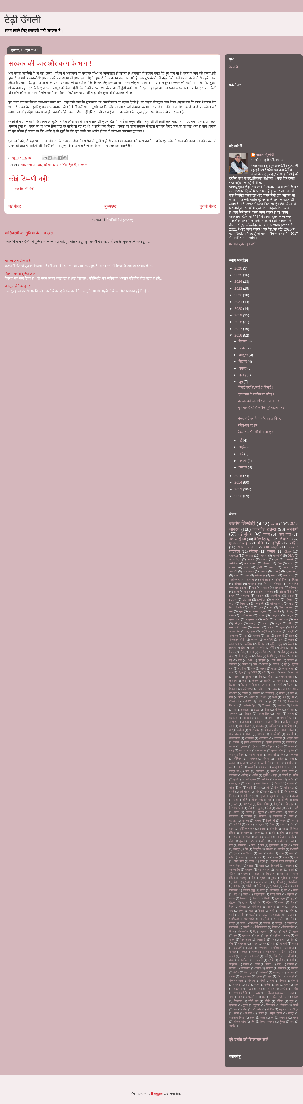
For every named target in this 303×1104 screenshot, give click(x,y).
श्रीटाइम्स (248, 689)
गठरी (249, 787)
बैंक (292, 902)
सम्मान (271, 551)
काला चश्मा (287, 771)
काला (273, 771)
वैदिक (236, 972)
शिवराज (290, 685)
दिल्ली (295, 579)
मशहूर (232, 923)
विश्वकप (282, 968)
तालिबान (281, 837)
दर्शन (263, 841)
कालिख (248, 643)
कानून (291, 767)
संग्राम (251, 980)
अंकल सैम (234, 631)
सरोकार (256, 993)
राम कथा (289, 947)
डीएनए (257, 832)
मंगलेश (282, 910)
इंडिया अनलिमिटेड (252, 742)
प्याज (261, 615)
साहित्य (294, 543)
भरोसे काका (256, 906)
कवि (241, 767)
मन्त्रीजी (264, 919)
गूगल (262, 795)
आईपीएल (265, 631)
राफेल (276, 947)
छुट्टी (261, 812)
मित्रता (238, 623)
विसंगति (294, 968)
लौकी (291, 960)
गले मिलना (244, 791)
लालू (244, 680)
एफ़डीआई (271, 754)
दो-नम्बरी (294, 849)
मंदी (241, 915)
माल (296, 619)
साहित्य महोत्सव (279, 997)
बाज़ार (232, 898)
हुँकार (282, 1021)
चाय (293, 647)
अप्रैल (243, 447)
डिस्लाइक (244, 832)
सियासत (238, 1001)
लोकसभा (280, 680)
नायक (286, 857)
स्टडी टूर (293, 1009)
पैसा (235, 882)
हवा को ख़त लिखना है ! (19, 261)
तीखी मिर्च (281, 579)
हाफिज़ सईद (240, 1021)
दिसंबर (243, 341)
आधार (261, 734)
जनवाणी (292, 529)
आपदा (272, 567)
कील (255, 775)
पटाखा (250, 865)
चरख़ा (295, 799)
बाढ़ (235, 894)
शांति (236, 591)
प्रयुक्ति (242, 668)
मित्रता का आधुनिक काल (20, 274)
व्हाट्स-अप (245, 976)
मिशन (231, 931)
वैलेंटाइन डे (249, 972)
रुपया (264, 559)
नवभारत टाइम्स (257, 611)
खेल (243, 647)
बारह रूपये (275, 894)
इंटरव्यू (232, 599)
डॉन (282, 832)
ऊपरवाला (261, 750)
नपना (291, 853)
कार (39, 165)
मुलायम (248, 676)
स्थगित (248, 1013)
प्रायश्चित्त (293, 882)
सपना (274, 575)
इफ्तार (232, 746)
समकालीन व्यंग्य (238, 627)
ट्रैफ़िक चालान (246, 828)
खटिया (291, 779)
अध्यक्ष (291, 713)
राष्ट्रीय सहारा (286, 676)
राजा (250, 947)
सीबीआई (269, 693)
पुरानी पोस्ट (208, 206)
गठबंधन (250, 579)
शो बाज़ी (290, 976)
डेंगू (273, 832)
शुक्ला (259, 976)
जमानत (262, 816)
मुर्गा (258, 935)
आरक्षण (256, 635)
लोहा (281, 960)
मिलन (274, 927)
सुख (291, 1001)
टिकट (272, 824)
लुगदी (271, 960)
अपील (271, 717)
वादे (292, 680)
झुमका (249, 824)
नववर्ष (276, 611)
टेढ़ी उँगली (22, 19)
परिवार (232, 873)
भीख (231, 910)
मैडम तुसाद (245, 939)
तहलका (282, 656)
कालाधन (233, 775)
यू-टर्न (254, 943)
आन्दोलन (233, 635)
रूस (242, 956)
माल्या (236, 676)
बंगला (274, 668)
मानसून (278, 923)
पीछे (253, 877)
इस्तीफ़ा (261, 599)
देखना (296, 845)
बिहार (240, 672)
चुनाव (266, 534)
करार (278, 763)
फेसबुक (252, 583)
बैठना (231, 906)
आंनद (241, 730)
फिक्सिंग (261, 886)
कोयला (232, 647)
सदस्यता (238, 989)
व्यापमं (232, 976)
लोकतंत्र (260, 575)
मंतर (292, 910)
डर (283, 828)
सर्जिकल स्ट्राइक (274, 993)
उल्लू (231, 750)
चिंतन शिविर (235, 607)
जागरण (245, 820)
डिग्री (270, 656)
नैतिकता (233, 664)
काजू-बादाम (277, 767)
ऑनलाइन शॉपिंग (237, 639)
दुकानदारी (274, 845)
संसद (247, 591)
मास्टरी (246, 927)
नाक (259, 857)
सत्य (286, 984)
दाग (240, 660)
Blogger (157, 1094)
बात (231, 672)
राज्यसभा (263, 947)
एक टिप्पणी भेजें (24, 189)
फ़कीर (232, 1025)
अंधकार (290, 709)
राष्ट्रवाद (256, 951)
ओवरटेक (279, 758)
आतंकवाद (234, 579)
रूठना (232, 956)
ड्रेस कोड (293, 832)
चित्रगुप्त (290, 804)
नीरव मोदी (239, 861)
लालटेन (233, 680)
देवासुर (236, 849)
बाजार (295, 890)
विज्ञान (244, 685)
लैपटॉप (267, 680)
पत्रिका (249, 869)
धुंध (241, 611)
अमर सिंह (272, 721)
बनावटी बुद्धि (249, 890)
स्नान (261, 1013)
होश (292, 1021)
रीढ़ (292, 951)
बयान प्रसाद (288, 668)
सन (260, 989)
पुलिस (284, 877)
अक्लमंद (233, 713)
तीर (292, 837)
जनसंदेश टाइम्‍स (264, 529)
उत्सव (291, 746)
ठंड (249, 656)
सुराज (245, 1005)
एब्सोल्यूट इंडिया (236, 754)
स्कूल (281, 1009)
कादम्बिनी (268, 639)
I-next (289, 559)
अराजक (260, 726)
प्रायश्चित (278, 882)
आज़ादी (233, 571)
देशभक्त (269, 849)
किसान (289, 599)
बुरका (244, 902)
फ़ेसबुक (237, 886)
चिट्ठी (277, 804)
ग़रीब (257, 791)
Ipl (270, 701)
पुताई (273, 877)
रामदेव (252, 623)
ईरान (291, 635)
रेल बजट (254, 956)
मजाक (264, 915)
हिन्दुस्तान (285, 539)
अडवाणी (259, 595)
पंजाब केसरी (235, 865)
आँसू (231, 730)
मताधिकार (234, 919)
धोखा (271, 853)
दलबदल (233, 555)
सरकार (82, 165)
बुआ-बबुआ (280, 898)
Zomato (266, 705)
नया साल (276, 660)
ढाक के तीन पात (241, 837)
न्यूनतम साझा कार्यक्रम (282, 861)
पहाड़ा (256, 873)
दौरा (235, 853)
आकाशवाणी (271, 730)
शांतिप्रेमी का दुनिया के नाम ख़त (29, 233)
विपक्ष (254, 685)
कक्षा (291, 758)
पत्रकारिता (234, 869)
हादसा (295, 1017)
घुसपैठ (273, 795)
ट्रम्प (231, 828)
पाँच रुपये (269, 873)
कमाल (253, 763)
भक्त (273, 672)
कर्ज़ (231, 767)
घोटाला (295, 795)
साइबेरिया (252, 997)
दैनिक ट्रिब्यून (262, 539)
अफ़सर (245, 721)
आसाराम (278, 738)
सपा (285, 689)
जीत (283, 652)
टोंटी (292, 824)
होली (259, 567)
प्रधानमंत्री (292, 571)
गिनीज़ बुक (289, 791)
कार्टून (291, 639)
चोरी (296, 808)
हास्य (231, 595)
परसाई (276, 571)
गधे (267, 787)
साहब (270, 627)
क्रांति (236, 779)
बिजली (255, 898)
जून (241, 382)
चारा (291, 603)
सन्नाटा (271, 989)
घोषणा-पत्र (257, 799)
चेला (269, 808)
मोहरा (282, 939)
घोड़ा (235, 799)
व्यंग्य (55, 165)
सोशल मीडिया (286, 591)
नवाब (240, 857)
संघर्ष (262, 980)
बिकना (243, 898)
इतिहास (247, 599)
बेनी (263, 672)
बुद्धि (292, 898)
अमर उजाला (28, 165)
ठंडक (259, 656)
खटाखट (279, 779)
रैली (266, 956)
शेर (278, 976)
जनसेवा (262, 652)
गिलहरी (243, 795)
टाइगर (261, 824)
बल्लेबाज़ (274, 890)
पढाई (261, 865)
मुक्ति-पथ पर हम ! (248, 425)
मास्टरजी (233, 927)
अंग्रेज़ (278, 709)
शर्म (280, 685)
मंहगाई (277, 583)
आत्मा (278, 631)
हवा (272, 1017)
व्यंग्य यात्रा (267, 685)
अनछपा (247, 717)
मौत (260, 676)
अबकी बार (275, 595)
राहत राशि (271, 951)
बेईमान (269, 902)
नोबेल (245, 664)
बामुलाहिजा (259, 894)
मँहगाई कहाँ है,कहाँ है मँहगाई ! (255, 387)
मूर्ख (267, 935)
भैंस (265, 583)
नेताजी (290, 660)
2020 (238, 309)
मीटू (254, 931)
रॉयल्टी (276, 956)
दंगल (253, 841)
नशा (250, 857)
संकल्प (262, 689)
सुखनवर (233, 1005)
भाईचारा (271, 906)
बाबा (236, 575)
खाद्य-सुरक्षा (234, 783)
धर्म (231, 611)
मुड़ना (295, 931)
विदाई (258, 968)
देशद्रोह (257, 849)
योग (273, 943)
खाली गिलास (262, 783)
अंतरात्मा (244, 595)
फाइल (290, 615)
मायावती (294, 672)
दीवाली (238, 583)
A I (284, 697)
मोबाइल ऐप (261, 939)
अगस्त (243, 368)
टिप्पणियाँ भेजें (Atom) (119, 220)
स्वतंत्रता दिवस (236, 1017)
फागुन (263, 668)
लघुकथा (279, 587)
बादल (245, 894)
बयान (247, 567)
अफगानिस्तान (287, 717)
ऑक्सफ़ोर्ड (294, 754)
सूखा (282, 627)
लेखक (255, 680)
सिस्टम (256, 693)
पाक (231, 615)
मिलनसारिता (288, 927)
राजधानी (238, 947)
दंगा (292, 656)
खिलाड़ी (278, 783)
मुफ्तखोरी (246, 935)
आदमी (291, 631)
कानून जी (234, 771)
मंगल (283, 672)
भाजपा (263, 555)
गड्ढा (252, 647)
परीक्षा (276, 664)
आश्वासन (263, 738)
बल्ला (262, 890)
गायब (266, 791)
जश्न (291, 816)
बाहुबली (290, 894)
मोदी (260, 543)
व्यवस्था (290, 972)
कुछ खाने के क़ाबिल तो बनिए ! (256, 394)
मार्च (241, 454)
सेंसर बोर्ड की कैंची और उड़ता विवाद (259, 418)
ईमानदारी (279, 635)
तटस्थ (258, 837)
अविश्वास (273, 726)
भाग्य (282, 906)
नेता (280, 563)
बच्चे (285, 886)
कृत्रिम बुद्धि (276, 643)
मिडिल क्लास (261, 927)
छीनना (249, 812)
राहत (265, 623)
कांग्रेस (254, 639)
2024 (238, 282)
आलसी (290, 734)
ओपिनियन (252, 758)
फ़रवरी (243, 461)
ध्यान (281, 853)
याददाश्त (242, 943)
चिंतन (232, 652)
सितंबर (243, 361)
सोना (245, 1009)
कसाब (263, 767)
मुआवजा (265, 931)
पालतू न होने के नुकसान (19, 286)
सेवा (235, 1009)
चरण (235, 804)
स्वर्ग (292, 693)
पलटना (244, 873)
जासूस (258, 820)
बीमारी (267, 898)
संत (272, 980)
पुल (285, 664)
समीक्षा (295, 989)
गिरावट (244, 603)
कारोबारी (260, 771)
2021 (238, 302)
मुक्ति (285, 931)
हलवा (252, 1017)
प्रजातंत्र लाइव (239, 543)
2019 (238, 315)
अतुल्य (278, 713)
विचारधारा (245, 968)
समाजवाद (288, 575)
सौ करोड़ (256, 1009)
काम (247, 771)
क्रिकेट (267, 563)
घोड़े (245, 799)
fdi (292, 627)
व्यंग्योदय (277, 972)
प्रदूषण (275, 615)
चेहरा (278, 808)
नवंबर (242, 348)
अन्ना (259, 717)
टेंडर (282, 824)
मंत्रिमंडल (251, 619)
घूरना (284, 795)
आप (245, 635)
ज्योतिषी (237, 824)
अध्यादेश (233, 717)
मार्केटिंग (290, 923)
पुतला (262, 877)
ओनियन (237, 758)
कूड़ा (275, 775)
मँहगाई (261, 910)
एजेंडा (291, 750)
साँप (231, 997)
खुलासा (290, 783)
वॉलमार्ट (264, 972)
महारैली (266, 923)
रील (284, 951)
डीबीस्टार (265, 579)
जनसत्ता (248, 816)
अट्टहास (250, 631)
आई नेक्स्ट (250, 563)
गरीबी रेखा (289, 787)
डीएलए (288, 551)
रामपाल (232, 951)
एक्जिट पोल (277, 750)
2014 (238, 482)
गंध (240, 787)
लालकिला (244, 960)
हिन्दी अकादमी (267, 1021)
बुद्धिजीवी (252, 672)
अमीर (285, 721)
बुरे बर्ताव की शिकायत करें (248, 1039)
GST (248, 701)
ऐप (282, 754)
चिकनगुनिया (263, 804)
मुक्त (276, 931)
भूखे (251, 910)
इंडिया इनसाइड (273, 742)
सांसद (245, 693)
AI (292, 697)
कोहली (285, 775)
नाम (276, 857)
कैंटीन (291, 643)
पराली (291, 869)
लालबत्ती (259, 960)
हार (276, 559)
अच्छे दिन (234, 559)
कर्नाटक (291, 763)
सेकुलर (283, 1005)
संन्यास (282, 980)
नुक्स (251, 861)
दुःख (250, 660)
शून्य (270, 976)
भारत (291, 906)
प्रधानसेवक (262, 882)
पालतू (243, 877)
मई (241, 440)
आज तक (234, 734)
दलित (282, 841)
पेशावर (295, 877)
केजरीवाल (248, 571)
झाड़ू (292, 652)
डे (266, 832)
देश (246, 849)
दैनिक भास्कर (286, 607)
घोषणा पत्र (276, 603)
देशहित (281, 849)
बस (285, 890)
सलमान (257, 627)
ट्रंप (261, 607)
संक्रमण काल (236, 980)
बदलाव (233, 567)
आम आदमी (271, 547)
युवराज (265, 587)
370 (274, 697)
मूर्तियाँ (277, 935)
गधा (259, 787)
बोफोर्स (242, 906)
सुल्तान (256, 1005)
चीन (242, 652)
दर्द (230, 660)
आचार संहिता (288, 730)
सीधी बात (253, 1001)
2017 (238, 329)
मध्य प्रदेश (249, 919)
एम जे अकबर (255, 754)
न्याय (255, 664)
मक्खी (252, 915)
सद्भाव (250, 989)
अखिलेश (247, 713)
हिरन (240, 697)
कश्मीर (275, 599)
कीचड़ (245, 775)
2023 (238, 288)
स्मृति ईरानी (276, 1013)
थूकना (242, 841)
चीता (250, 808)
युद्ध (254, 587)
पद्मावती (279, 869)
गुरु (253, 795)
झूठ (231, 656)
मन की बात (281, 619)
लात (246, 575)
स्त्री (236, 1013)
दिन (252, 845)
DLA (291, 555)
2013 (238, 489)
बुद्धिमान (233, 902)
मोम (272, 939)
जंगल (291, 812)
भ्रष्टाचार (234, 619)
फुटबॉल (274, 886)
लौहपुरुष (233, 964)
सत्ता (277, 984)
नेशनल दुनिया (237, 539)
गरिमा (276, 787)
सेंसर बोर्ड (270, 1005)
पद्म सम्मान (263, 869)
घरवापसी (259, 603)
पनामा (265, 664)
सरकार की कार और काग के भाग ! (258, 401)
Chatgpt (234, 701)
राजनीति (277, 555)
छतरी (236, 812)
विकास (232, 685)
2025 (238, 275)
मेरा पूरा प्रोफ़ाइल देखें (242, 244)
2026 (238, 268)
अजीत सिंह (263, 713)
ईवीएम (269, 746)
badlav (281, 705)
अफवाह (233, 721)
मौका (292, 939)
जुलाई (243, 375)
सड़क (274, 689)
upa (256, 709)
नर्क (231, 857)
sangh (244, 709)
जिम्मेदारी (270, 820)
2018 (238, 322)
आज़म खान (292, 738)
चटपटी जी (282, 799)
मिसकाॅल (243, 931)
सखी (248, 984)
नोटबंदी (289, 611)
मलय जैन (278, 919)
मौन (231, 943)
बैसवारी (233, 67)
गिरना (232, 795)
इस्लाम (243, 746)
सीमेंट (267, 1001)
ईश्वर (280, 746)
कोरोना (253, 551)
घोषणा (283, 647)
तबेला (269, 837)
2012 (238, 496)
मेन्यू (288, 935)
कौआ (47, 165)
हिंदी (253, 1021)
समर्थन (283, 989)
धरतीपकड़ (248, 853)
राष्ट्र (244, 951)
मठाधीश (276, 915)
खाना (248, 783)
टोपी (250, 607)
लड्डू (231, 960)
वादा (279, 964)
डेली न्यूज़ (285, 534)
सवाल (291, 993)
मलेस (291, 919)
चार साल (247, 804)
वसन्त (268, 964)
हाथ (231, 697)
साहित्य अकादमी (264, 591)
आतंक (290, 595)
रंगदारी (283, 943)
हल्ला (262, 1017)
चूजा (259, 808)
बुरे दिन (257, 902)
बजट (290, 563)
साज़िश (295, 997)
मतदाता (290, 915)
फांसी (248, 886)
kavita (294, 705)
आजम (248, 734)
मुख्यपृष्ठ (111, 206)
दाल (231, 845)
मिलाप (251, 559)
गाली (276, 791)
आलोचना (288, 567)
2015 (238, 476)
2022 (238, 295)
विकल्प (232, 968)
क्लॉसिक (265, 779)
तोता (231, 841)
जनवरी (243, 467)
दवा (292, 841)
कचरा (232, 763)
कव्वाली (251, 767)
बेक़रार (281, 902)
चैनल (251, 652)
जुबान (283, 820)
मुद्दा (235, 935)
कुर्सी (265, 775)
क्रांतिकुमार (250, 779)
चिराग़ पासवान (236, 808)
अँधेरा (266, 709)
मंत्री (231, 915)
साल (264, 997)
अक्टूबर (244, 355)
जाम (273, 652)
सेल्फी (281, 693)
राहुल (278, 623)
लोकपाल (293, 587)
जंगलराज (233, 816)
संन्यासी (294, 980)
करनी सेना (266, 763)
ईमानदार (257, 746)
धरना (260, 853)
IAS (259, 701)
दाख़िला (242, 845)
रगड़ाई (295, 943)
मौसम (270, 676)
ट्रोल (262, 828)
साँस (240, 997)
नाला (296, 857)
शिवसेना (233, 689)
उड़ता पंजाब (245, 750)
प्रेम (253, 668)
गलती (231, 791)
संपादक (236, 984)
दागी (271, 607)
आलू (267, 635)
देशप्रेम (262, 660)
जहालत (232, 820)
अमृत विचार (245, 726)
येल (264, 943)
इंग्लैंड (236, 742)
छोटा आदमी (276, 812)
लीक (290, 623)
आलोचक (249, 738)
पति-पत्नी (274, 865)
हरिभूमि (276, 543)
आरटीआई (275, 734)
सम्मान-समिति (240, 993)
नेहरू (262, 861)
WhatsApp (250, 705)
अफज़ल (258, 721)
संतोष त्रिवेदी (68, 165)
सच (257, 984)
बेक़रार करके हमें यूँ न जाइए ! (255, 432)
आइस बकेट (254, 730)
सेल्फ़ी (295, 1005)
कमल (242, 763)
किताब (261, 643)
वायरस (290, 964)
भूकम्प (241, 910)
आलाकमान (234, 738)
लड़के (246, 964)
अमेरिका (233, 563)
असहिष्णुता (289, 726)
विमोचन (269, 968)
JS (279, 701)
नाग (268, 857)
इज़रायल (290, 742)
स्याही (291, 1013)
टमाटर (263, 571)
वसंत (257, 964)
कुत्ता (231, 603)
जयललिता (277, 816)
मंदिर (266, 619)
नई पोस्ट (14, 206)
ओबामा (266, 758)
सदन (296, 984)
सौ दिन (270, 1009)
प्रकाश (246, 882)
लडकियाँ (290, 956)
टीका (240, 656)
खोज (231, 787)
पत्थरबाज (289, 865)
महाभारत (253, 923)
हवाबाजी (283, 1017)
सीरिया (280, 1001)
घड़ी (270, 799)
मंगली (271, 910)
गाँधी (272, 647)
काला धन (234, 643)
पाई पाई (284, 873)
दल (272, 841)
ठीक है (273, 828)
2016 (238, 335)
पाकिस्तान (246, 615)
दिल (262, 845)
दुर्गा (285, 845)
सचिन (267, 984)
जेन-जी (295, 820)
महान (242, 923)
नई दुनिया (245, 534)
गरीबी (262, 647)
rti (234, 709)
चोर (287, 808)
